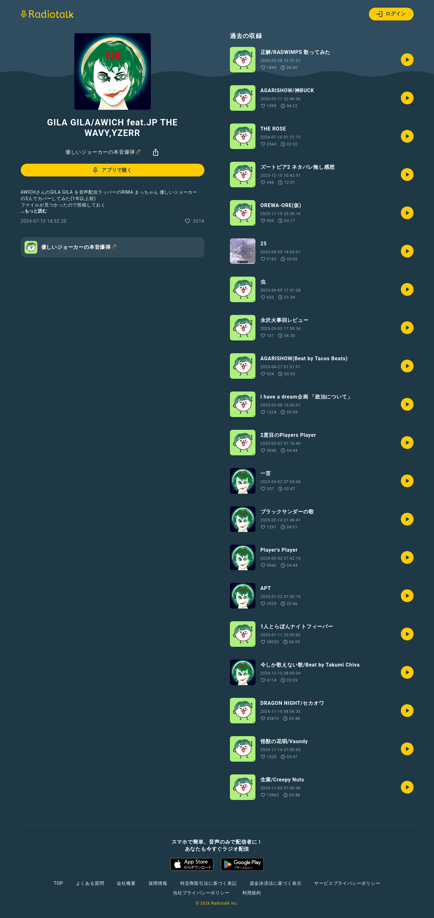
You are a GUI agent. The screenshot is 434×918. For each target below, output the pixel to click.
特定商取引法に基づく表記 (208, 883)
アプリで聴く (112, 170)
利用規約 (251, 892)
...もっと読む (34, 210)
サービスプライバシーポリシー (347, 883)
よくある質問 (90, 883)
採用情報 (158, 883)
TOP (58, 883)
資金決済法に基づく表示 (276, 883)
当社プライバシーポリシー (201, 892)
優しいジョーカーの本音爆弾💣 (103, 152)
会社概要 (126, 883)
